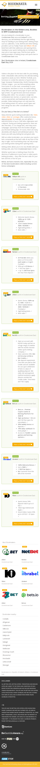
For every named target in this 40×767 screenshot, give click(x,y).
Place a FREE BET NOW (23, 197)
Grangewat (6, 645)
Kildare (27, 672)
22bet (4, 117)
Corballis (6, 619)
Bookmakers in (6, 672)
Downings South (8, 652)
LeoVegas (16, 117)
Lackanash (6, 639)
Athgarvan (6, 622)
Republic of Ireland (18, 672)
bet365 (9, 119)
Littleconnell (7, 662)
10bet (35, 115)
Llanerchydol (7, 632)
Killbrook (6, 629)
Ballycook (6, 635)
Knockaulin (6, 658)
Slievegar (6, 665)
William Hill (30, 46)
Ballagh (5, 642)
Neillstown (6, 649)
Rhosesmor (7, 655)
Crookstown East (18, 179)
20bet (8, 117)
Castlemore (7, 625)
